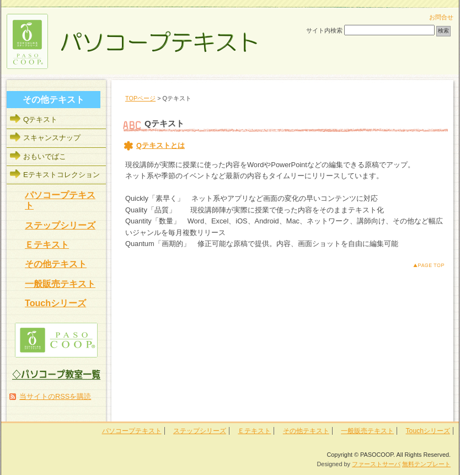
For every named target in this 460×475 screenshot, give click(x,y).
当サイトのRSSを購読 (55, 396)
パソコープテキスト (132, 431)
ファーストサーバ (376, 464)
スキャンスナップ (52, 138)
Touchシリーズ (55, 303)
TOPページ (140, 98)
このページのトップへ (420, 265)
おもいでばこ (44, 156)
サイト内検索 (324, 30)
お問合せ (441, 17)
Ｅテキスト (47, 244)
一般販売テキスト (60, 284)
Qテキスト (40, 119)
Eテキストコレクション (61, 174)
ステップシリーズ (60, 225)
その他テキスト (56, 264)
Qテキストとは (160, 145)
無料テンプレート (426, 464)
